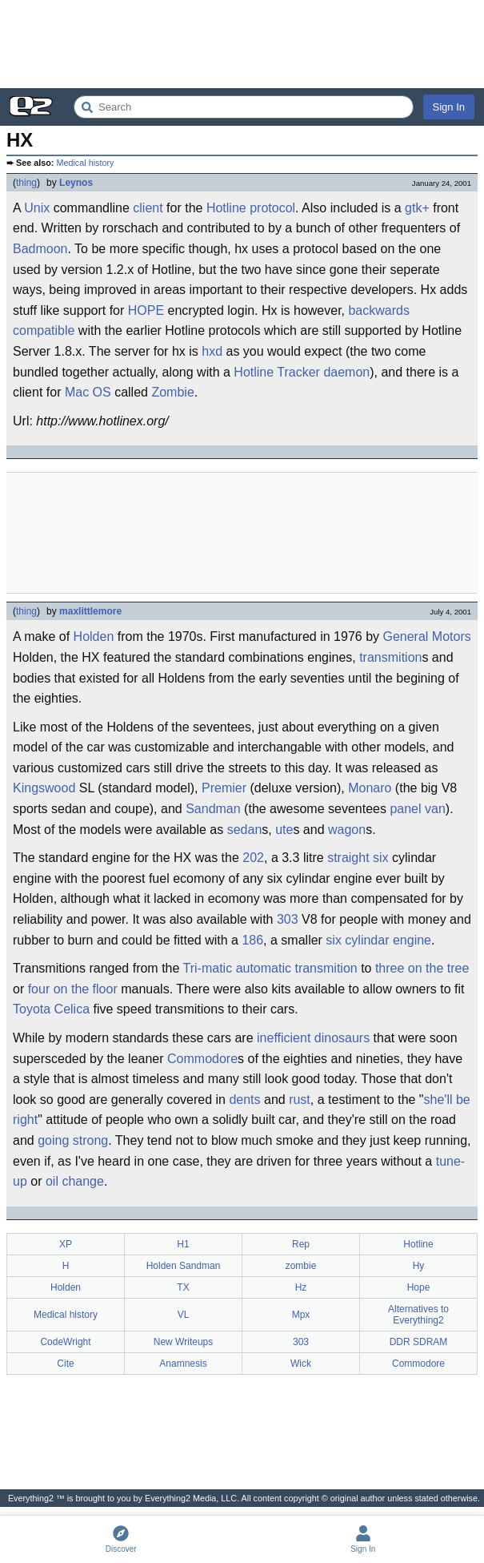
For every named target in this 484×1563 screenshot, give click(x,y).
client (147, 208)
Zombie (172, 392)
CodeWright (65, 1341)
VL (184, 1314)
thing (26, 182)
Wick (300, 1363)
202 (253, 857)
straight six (357, 857)
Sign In (449, 107)
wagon (347, 829)
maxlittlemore (90, 611)
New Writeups (183, 1341)
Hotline (226, 208)
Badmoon (40, 249)
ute (284, 829)
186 (252, 940)
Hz (301, 1287)
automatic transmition (297, 968)
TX (183, 1287)
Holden (94, 636)
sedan (244, 829)
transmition (390, 657)
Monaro (369, 788)
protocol (272, 208)
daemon (346, 372)
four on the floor (73, 989)
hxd (212, 351)
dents (244, 1099)
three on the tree (422, 968)
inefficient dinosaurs (313, 1038)
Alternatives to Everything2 (418, 1314)
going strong (73, 1140)
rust (299, 1099)
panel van (417, 809)
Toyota (31, 1009)
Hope (418, 1287)
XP (65, 1244)
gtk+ (417, 208)
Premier (224, 788)
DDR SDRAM (419, 1341)
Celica (72, 1009)
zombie (301, 1265)
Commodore (202, 1058)
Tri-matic (208, 968)
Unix (37, 208)
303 (287, 919)
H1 (183, 1244)
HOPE (146, 310)
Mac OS (88, 392)
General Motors (426, 636)
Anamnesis (182, 1363)
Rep (301, 1244)
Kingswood (44, 788)
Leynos (76, 182)
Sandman (213, 809)
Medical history (85, 162)
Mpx (301, 1314)
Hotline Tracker (277, 372)
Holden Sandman (183, 1265)
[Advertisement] (242, 44)
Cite (65, 1363)
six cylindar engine (378, 940)
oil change (75, 1181)
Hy (419, 1265)
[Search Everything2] (244, 107)
